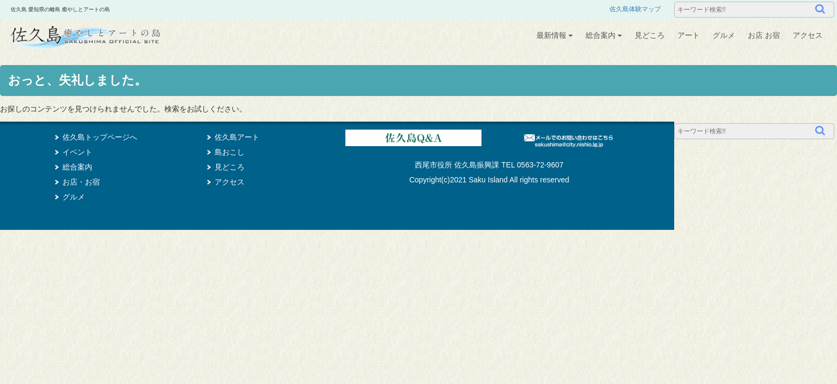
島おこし (229, 152)
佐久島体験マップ (635, 9)
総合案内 (604, 35)
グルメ (724, 35)
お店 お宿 (764, 35)
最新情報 (554, 35)
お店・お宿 (81, 182)
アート (688, 35)
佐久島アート (237, 137)
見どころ (650, 35)
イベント (77, 152)
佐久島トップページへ (99, 137)
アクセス (808, 35)
